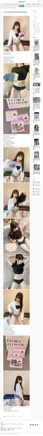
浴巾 (39, 28)
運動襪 (34, 32)
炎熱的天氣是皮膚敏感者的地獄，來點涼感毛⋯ (36, 194)
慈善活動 (35, 18)
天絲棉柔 (34, 28)
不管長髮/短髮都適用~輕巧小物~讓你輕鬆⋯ (36, 182)
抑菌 (12, 416)
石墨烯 (9, 416)
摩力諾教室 (35, 16)
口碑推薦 (35, 14)
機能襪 (39, 31)
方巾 (33, 29)
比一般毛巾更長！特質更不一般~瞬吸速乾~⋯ (36, 192)
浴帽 (38, 32)
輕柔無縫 (37, 25)
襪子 (33, 31)
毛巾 (37, 28)
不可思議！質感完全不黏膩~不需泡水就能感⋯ (36, 185)
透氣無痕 (34, 25)
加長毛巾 (34, 34)
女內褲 (15, 416)
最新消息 (35, 13)
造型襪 (36, 31)
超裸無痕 (19, 416)
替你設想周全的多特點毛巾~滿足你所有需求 (36, 189)
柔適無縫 (34, 26)
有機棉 (36, 29)
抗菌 (36, 32)
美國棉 (39, 29)
